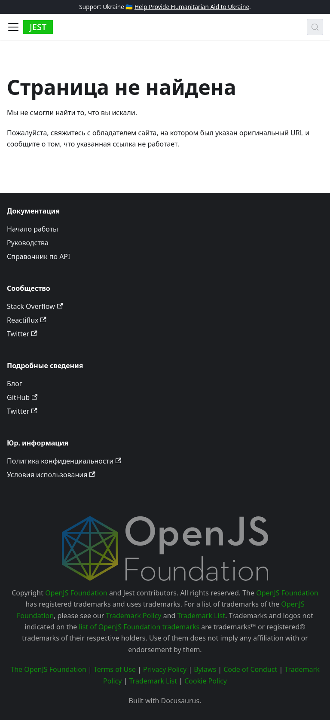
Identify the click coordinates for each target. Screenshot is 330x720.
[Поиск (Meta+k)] (315, 27)
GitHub (22, 397)
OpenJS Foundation (76, 593)
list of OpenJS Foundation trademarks (139, 627)
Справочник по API (38, 256)
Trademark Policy (134, 615)
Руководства (28, 242)
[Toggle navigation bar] (13, 27)
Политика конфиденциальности (64, 461)
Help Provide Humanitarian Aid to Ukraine (191, 7)
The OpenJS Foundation (48, 669)
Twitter (22, 334)
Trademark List (201, 615)
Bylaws (205, 669)
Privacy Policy (164, 669)
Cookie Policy (205, 681)
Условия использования (51, 474)
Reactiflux (26, 320)
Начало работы (32, 229)
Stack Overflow (35, 306)
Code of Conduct (250, 669)
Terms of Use (115, 669)
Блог (14, 383)
